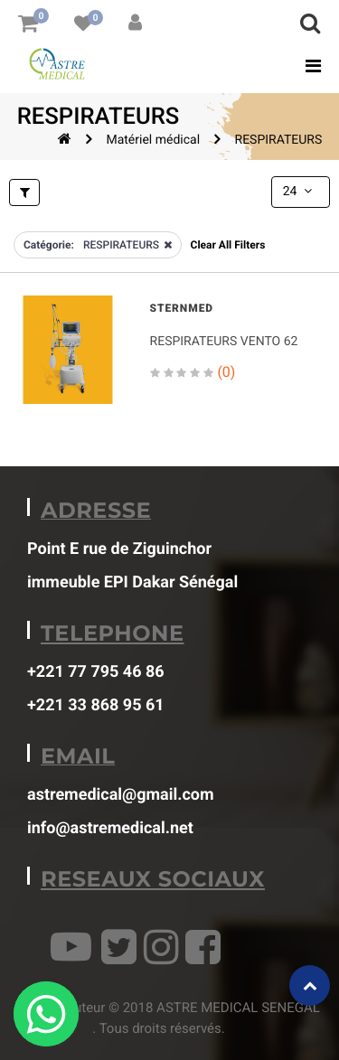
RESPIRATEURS (279, 140)
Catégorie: (49, 245)
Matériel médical (153, 140)
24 (299, 191)
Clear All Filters (228, 245)
